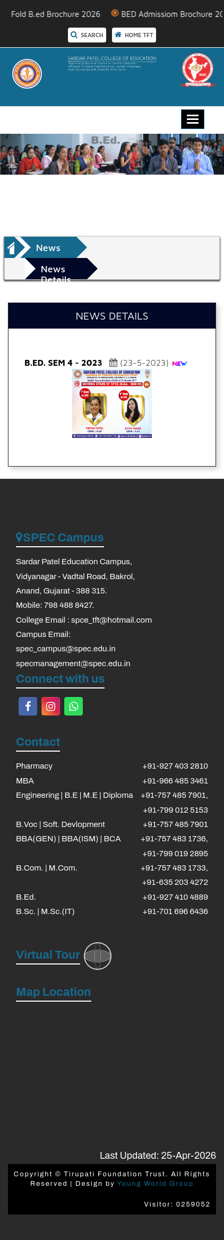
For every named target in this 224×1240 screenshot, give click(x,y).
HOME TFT (134, 34)
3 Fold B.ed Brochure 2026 (59, 14)
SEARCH (87, 34)
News (48, 247)
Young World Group (155, 1183)
